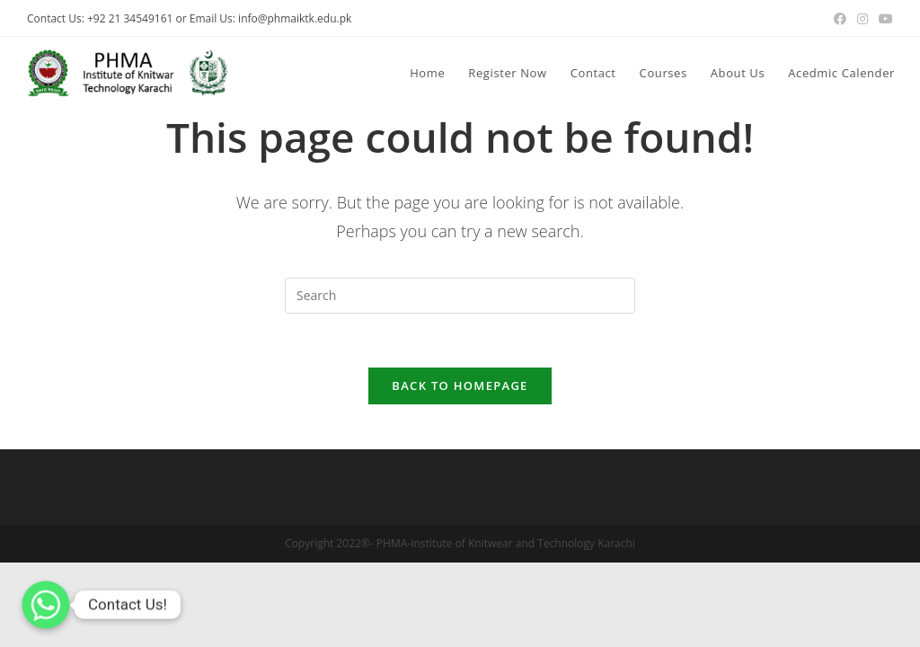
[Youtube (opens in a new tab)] (883, 19)
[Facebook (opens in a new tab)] (840, 19)
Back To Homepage (459, 385)
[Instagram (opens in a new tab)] (862, 19)
